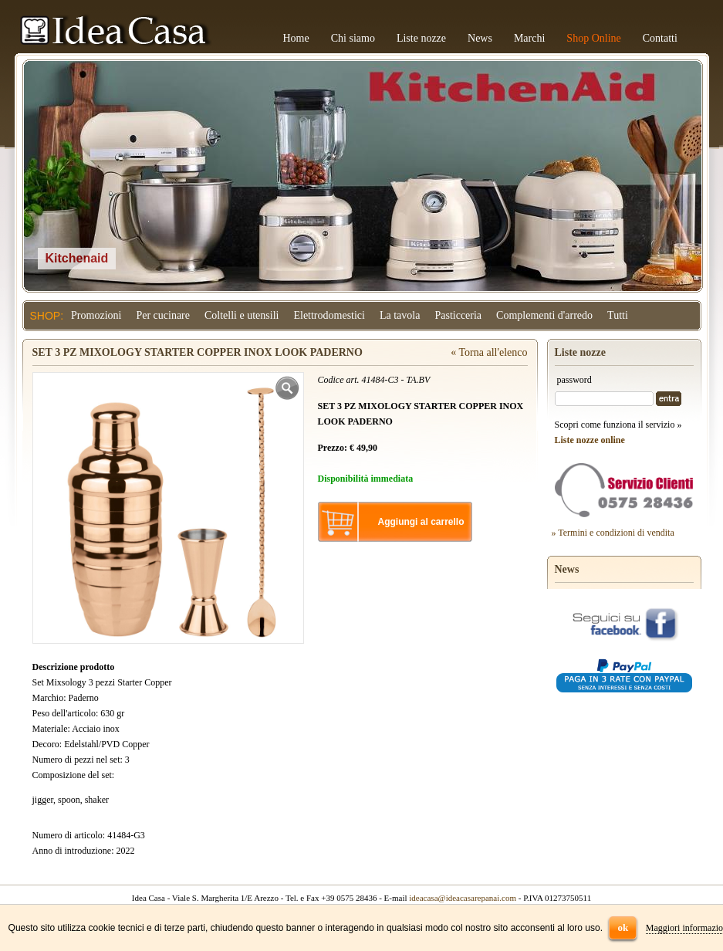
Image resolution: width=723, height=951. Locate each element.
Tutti (617, 315)
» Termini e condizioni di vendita (613, 532)
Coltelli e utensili (241, 315)
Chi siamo (353, 38)
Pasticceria (457, 315)
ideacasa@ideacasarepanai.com (462, 897)
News (480, 38)
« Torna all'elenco (489, 352)
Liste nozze (421, 38)
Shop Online (593, 38)
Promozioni (96, 315)
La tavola (400, 315)
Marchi (529, 38)
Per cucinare (163, 315)
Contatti (660, 38)
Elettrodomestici (329, 315)
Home (296, 38)
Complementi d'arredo (544, 315)
